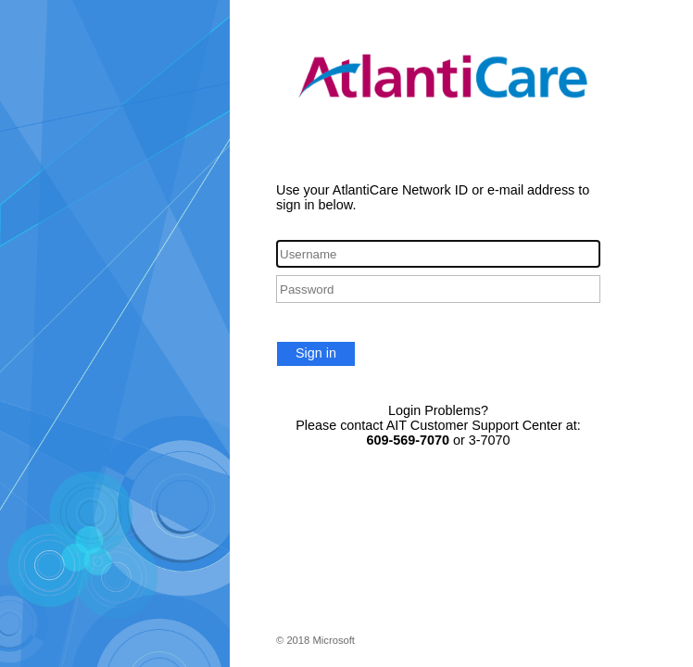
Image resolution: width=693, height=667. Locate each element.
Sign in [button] (316, 353)
